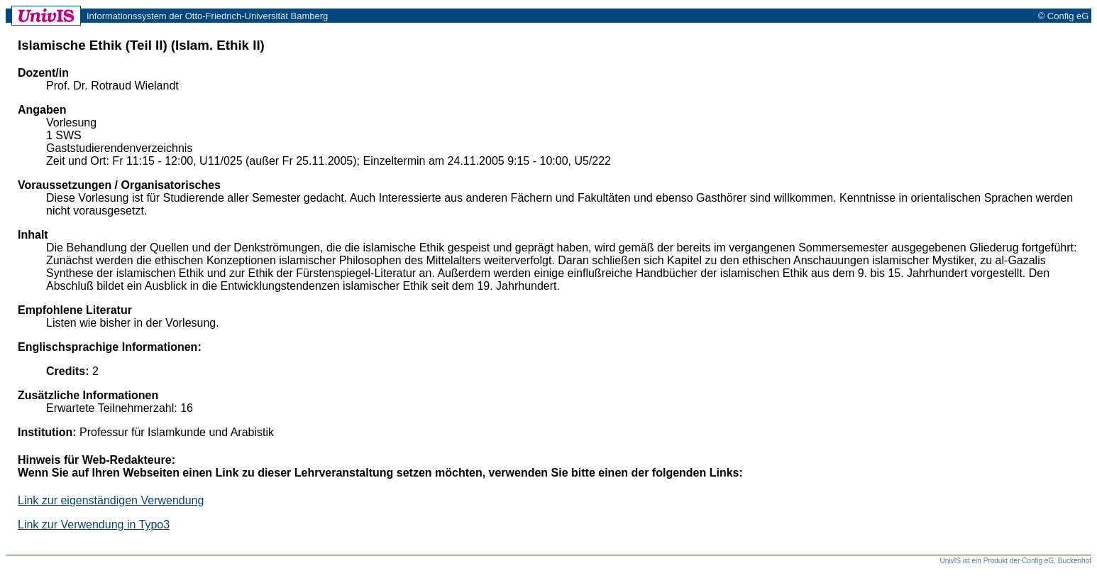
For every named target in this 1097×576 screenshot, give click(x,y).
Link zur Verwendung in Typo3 (94, 524)
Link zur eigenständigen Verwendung (111, 500)
